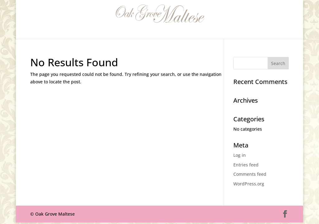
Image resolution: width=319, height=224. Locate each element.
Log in (239, 155)
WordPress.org (248, 184)
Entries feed (246, 165)
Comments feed (249, 174)
